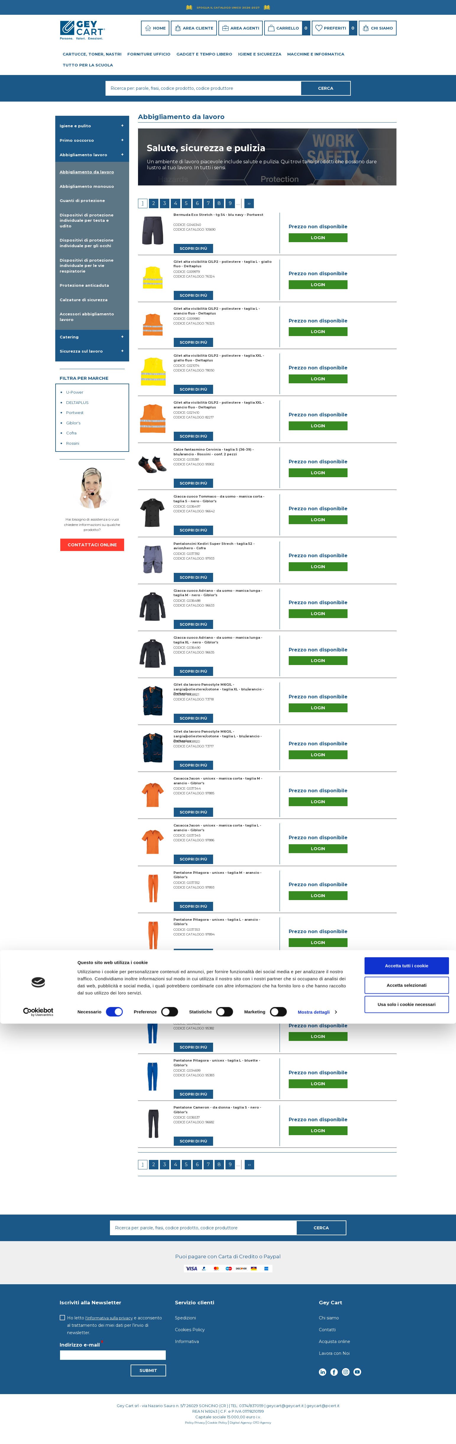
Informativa (187, 1351)
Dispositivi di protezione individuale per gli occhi (86, 243)
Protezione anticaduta (84, 285)
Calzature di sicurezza (84, 299)
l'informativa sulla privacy (110, 1327)
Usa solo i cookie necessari (407, 1424)
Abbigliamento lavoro (83, 154)
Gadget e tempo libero (204, 54)
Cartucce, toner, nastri (92, 54)
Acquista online (334, 1351)
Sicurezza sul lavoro (81, 351)
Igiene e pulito (75, 125)
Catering (69, 337)
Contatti (327, 1339)
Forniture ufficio (149, 54)
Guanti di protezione (82, 200)
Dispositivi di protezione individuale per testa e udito (86, 220)
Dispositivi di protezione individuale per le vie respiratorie (86, 265)
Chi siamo (329, 1327)
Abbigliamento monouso (87, 186)
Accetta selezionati (406, 1405)
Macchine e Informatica (315, 54)
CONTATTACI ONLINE (92, 544)
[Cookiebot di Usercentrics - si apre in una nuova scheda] (38, 1432)
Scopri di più (193, 249)
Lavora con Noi (334, 1363)
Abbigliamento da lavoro (87, 172)
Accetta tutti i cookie (407, 1385)
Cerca (321, 1237)
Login (318, 238)
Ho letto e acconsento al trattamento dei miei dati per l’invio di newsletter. (116, 1335)
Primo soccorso (77, 140)
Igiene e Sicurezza (259, 54)
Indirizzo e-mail (80, 1355)
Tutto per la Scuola (88, 65)
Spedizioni (185, 1327)
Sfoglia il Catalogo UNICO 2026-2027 (228, 7)
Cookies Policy (190, 1339)
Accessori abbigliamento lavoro (87, 317)
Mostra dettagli (314, 1432)
